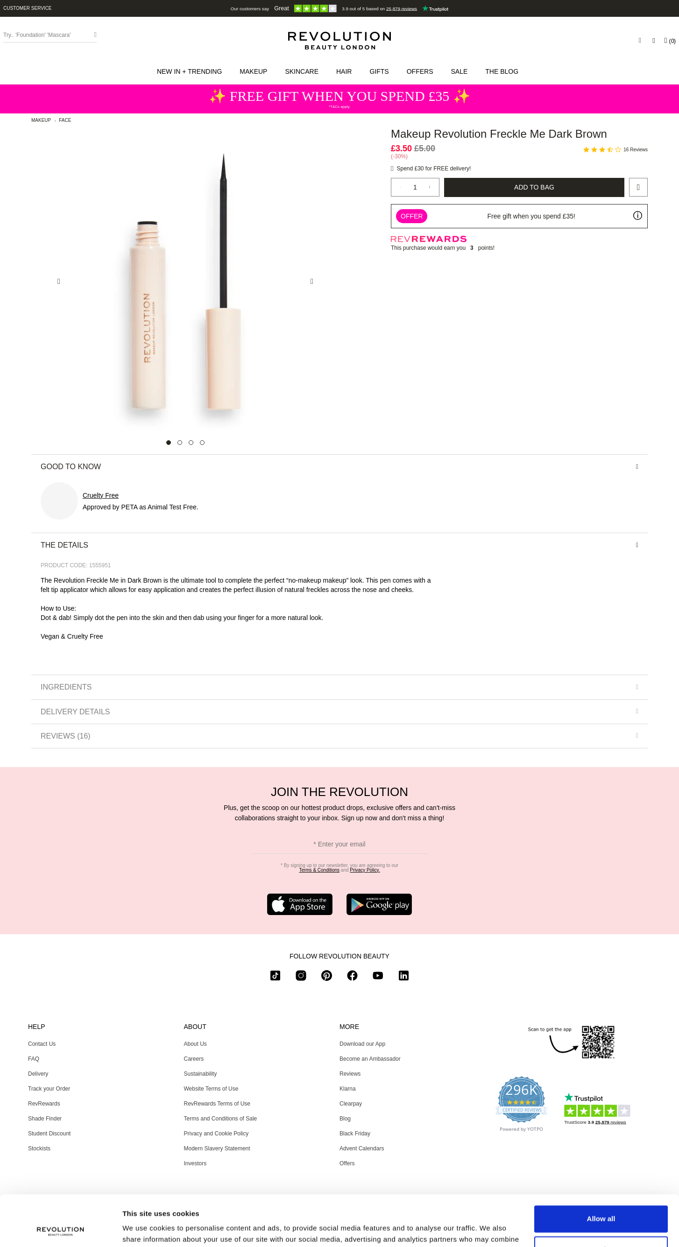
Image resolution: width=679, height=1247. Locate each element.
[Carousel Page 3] (191, 442)
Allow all (601, 1171)
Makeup (41, 120)
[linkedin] (404, 977)
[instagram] (301, 977)
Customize (601, 1201)
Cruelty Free (101, 495)
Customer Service (27, 8)
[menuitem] (191, 71)
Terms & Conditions (319, 870)
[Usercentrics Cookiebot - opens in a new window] (60, 1229)
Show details (144, 1229)
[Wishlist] (653, 40)
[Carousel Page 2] (179, 442)
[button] (191, 71)
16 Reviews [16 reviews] (635, 149)
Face (65, 120)
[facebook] (352, 977)
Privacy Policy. (365, 870)
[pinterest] (326, 977)
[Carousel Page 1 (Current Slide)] (168, 442)
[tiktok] (275, 977)
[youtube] (378, 977)
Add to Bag (534, 187)
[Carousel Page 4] (202, 442)
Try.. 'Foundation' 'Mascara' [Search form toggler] (37, 35)
